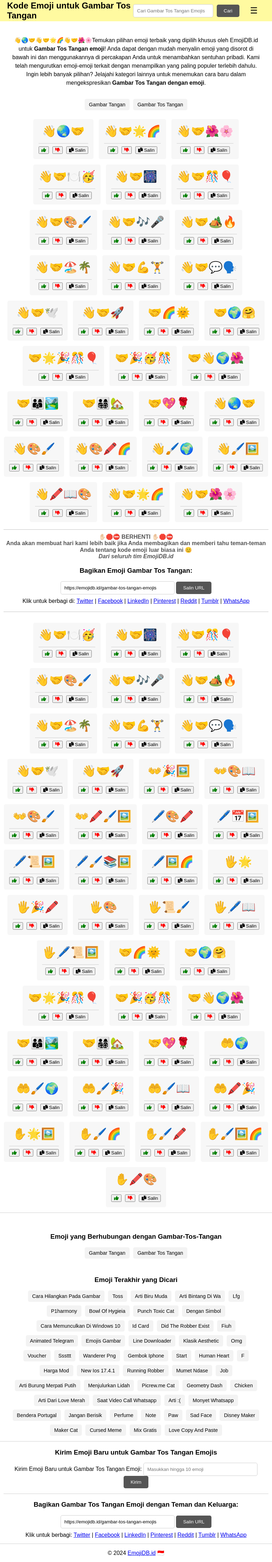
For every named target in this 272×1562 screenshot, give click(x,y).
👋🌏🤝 (63, 131)
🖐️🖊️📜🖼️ (70, 952)
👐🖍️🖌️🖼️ (103, 816)
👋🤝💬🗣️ (208, 267)
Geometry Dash (204, 1385)
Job (224, 1370)
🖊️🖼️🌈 (172, 861)
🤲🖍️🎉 (234, 1088)
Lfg (236, 1296)
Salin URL (193, 587)
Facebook (110, 601)
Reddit (188, 601)
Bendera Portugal (37, 1415)
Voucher (37, 1356)
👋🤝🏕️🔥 (208, 221)
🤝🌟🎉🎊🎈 (63, 358)
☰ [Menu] (254, 10)
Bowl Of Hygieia (107, 1311)
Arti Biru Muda (151, 1296)
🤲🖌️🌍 (37, 1088)
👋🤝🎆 (136, 176)
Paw (173, 1415)
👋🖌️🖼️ (238, 448)
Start (181, 1356)
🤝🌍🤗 (234, 312)
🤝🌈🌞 (169, 312)
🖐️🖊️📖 (234, 907)
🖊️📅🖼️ (238, 816)
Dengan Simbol (203, 1311)
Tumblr (210, 601)
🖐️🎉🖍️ (37, 907)
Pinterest (164, 601)
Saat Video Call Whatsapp (127, 1400)
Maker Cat (66, 1430)
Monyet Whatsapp (213, 1400)
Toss (117, 1296)
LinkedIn (138, 601)
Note (150, 1415)
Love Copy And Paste (193, 1430)
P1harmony (64, 1311)
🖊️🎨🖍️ (172, 816)
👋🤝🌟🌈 (132, 131)
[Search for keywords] (173, 10)
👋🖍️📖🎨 (63, 494)
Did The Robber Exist (185, 1326)
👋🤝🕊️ (37, 312)
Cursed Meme (105, 1430)
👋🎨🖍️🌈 (103, 448)
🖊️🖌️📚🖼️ (103, 861)
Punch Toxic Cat (155, 1311)
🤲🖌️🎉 (103, 1088)
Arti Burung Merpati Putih (47, 1385)
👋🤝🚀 (103, 312)
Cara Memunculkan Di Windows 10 (80, 1326)
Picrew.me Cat (158, 1385)
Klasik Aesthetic (201, 1341)
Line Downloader (152, 1341)
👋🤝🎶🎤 (136, 221)
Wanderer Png (99, 1356)
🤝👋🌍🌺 (215, 358)
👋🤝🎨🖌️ (63, 221)
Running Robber (145, 1370)
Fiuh (226, 1326)
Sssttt (64, 1356)
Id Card (140, 1326)
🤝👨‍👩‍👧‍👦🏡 (103, 403)
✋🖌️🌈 (100, 1133)
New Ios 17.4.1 (98, 1370)
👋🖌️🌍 (172, 448)
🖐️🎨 (103, 907)
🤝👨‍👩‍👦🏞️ (37, 403)
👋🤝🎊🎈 (205, 176)
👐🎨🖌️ (34, 816)
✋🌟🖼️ (34, 1133)
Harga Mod (56, 1370)
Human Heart (214, 1356)
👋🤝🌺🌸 (205, 131)
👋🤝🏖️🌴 (63, 267)
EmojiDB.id (141, 1553)
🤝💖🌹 (169, 403)
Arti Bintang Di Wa (200, 1296)
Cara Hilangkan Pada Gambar (66, 1296)
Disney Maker (239, 1415)
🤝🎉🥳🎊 (143, 358)
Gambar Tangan (107, 104)
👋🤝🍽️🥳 (67, 176)
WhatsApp (236, 601)
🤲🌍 (234, 1043)
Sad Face (201, 1415)
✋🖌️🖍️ (165, 1133)
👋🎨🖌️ (34, 448)
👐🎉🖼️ (169, 771)
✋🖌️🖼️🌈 (234, 1133)
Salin (77, 150)
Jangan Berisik (85, 1415)
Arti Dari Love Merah (61, 1400)
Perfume (123, 1415)
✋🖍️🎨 (136, 1179)
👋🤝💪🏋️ (136, 267)
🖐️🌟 (238, 861)
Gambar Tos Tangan (160, 104)
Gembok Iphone (146, 1356)
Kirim (136, 1482)
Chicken (243, 1385)
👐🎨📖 (234, 771)
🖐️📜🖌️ (169, 907)
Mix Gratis (145, 1430)
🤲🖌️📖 (169, 1088)
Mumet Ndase (192, 1370)
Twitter (84, 601)
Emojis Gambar (103, 1341)
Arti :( (175, 1400)
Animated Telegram (52, 1341)
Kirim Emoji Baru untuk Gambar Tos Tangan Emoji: (78, 1469)
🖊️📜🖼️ (34, 861)
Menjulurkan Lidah (109, 1385)
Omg (236, 1341)
